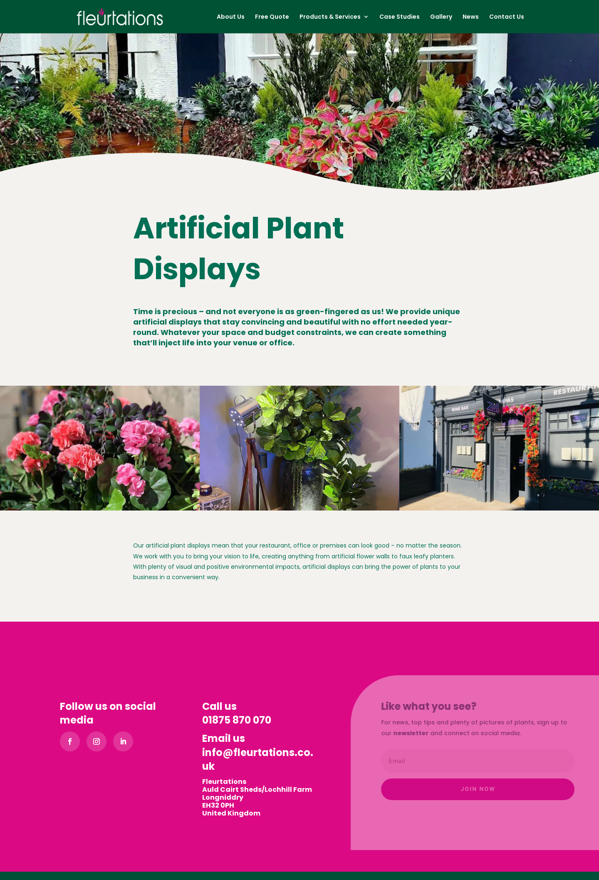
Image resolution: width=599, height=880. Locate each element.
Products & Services (330, 17)
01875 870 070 (236, 720)
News (471, 17)
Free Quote (272, 17)
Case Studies (399, 17)
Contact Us (506, 17)
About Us (231, 17)
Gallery (441, 17)
